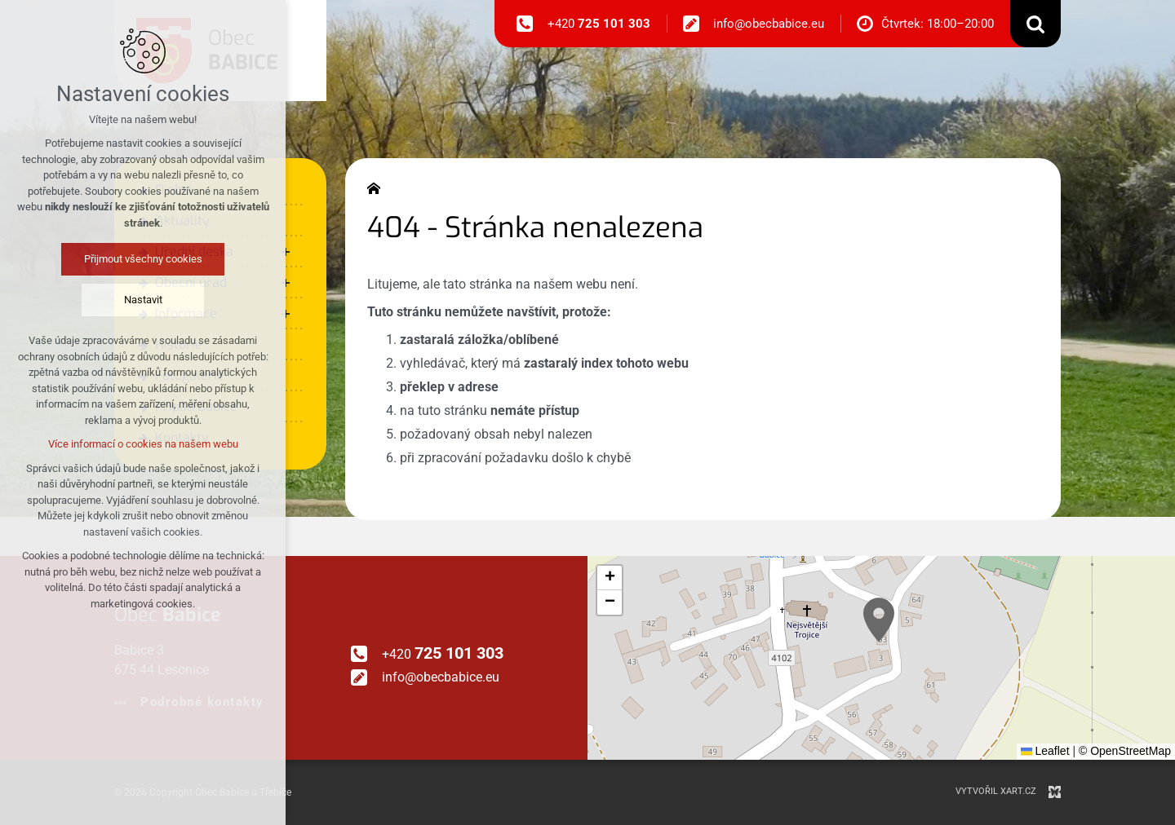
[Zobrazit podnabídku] (285, 251)
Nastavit (143, 299)
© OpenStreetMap (1125, 750)
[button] (878, 620)
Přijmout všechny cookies (143, 259)
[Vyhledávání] (1035, 23)
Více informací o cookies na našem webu (143, 444)
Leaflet (1045, 750)
